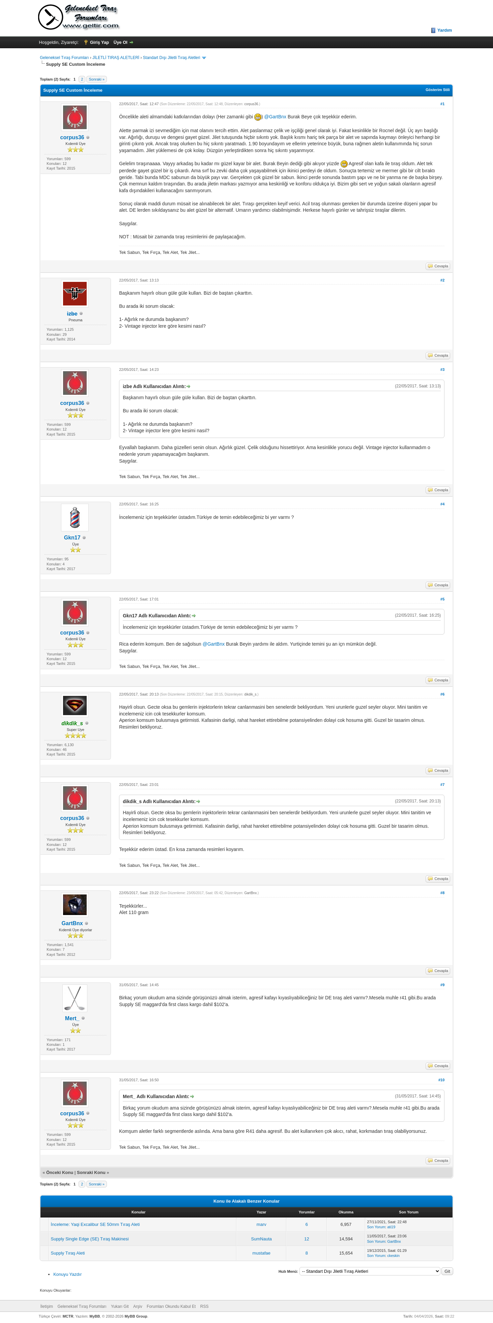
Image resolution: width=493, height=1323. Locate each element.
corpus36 (72, 137)
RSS (204, 1306)
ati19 (391, 1227)
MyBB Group (135, 1316)
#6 (442, 694)
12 (306, 1238)
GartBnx (72, 923)
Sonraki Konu (91, 1172)
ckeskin (393, 1256)
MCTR (68, 1316)
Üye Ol (120, 42)
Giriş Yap (99, 42)
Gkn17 (72, 537)
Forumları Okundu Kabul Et (171, 1306)
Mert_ (72, 1018)
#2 (442, 280)
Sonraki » (96, 79)
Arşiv (137, 1306)
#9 (442, 985)
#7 (442, 785)
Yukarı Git (120, 1306)
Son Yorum (376, 1227)
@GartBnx (275, 117)
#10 (441, 1080)
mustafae (261, 1253)
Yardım (444, 30)
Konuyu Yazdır (67, 1274)
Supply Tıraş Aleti (68, 1253)
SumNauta (261, 1238)
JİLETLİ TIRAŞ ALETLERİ (115, 57)
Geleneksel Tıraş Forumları (64, 57)
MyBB (94, 1316)
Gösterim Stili (438, 90)
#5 (442, 599)
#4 (442, 504)
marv (261, 1224)
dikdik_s (250, 694)
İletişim (46, 1306)
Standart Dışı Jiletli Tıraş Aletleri (171, 57)
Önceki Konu (59, 1172)
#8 (442, 893)
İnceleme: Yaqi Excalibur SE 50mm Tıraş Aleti (95, 1224)
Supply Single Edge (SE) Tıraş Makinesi (90, 1238)
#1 (442, 104)
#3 (442, 370)
